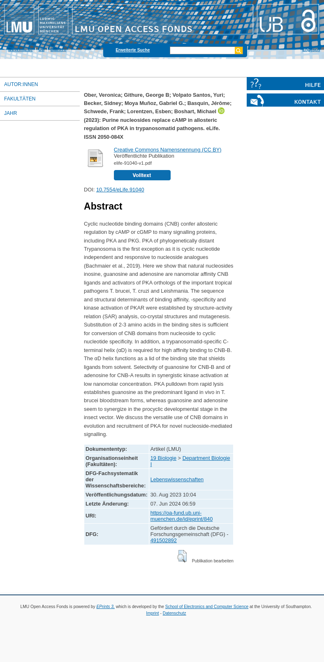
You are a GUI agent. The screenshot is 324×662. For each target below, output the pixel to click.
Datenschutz (174, 613)
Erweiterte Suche (133, 50)
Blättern (59, 49)
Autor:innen (21, 84)
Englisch (311, 49)
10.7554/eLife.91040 (120, 189)
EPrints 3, (105, 606)
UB (42, 49)
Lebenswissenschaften (177, 479)
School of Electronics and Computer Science (207, 606)
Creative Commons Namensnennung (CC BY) (168, 150)
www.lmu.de (20, 49)
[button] (182, 556)
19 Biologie (163, 458)
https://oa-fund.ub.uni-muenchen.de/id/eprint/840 (181, 516)
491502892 (163, 540)
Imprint (152, 613)
